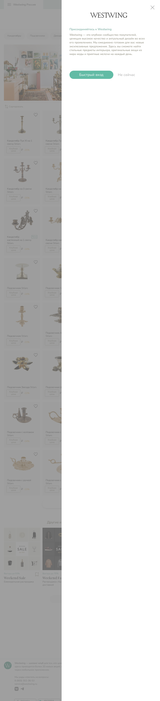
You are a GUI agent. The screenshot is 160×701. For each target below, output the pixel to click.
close (152, 7)
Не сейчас (126, 74)
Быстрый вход (91, 74)
